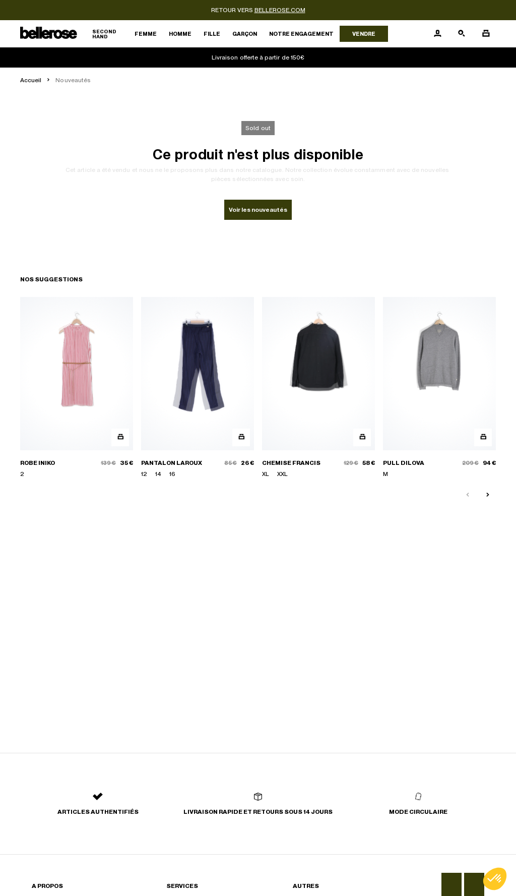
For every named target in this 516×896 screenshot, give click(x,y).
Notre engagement (301, 33)
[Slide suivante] (488, 495)
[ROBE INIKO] (76, 388)
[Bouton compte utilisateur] (437, 33)
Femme (146, 33)
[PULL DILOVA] (439, 388)
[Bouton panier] (486, 33)
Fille (212, 33)
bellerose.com (279, 10)
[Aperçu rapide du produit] (120, 437)
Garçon (244, 33)
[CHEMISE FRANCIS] (318, 388)
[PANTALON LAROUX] (197, 388)
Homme (180, 33)
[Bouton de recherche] (462, 33)
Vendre (363, 33)
